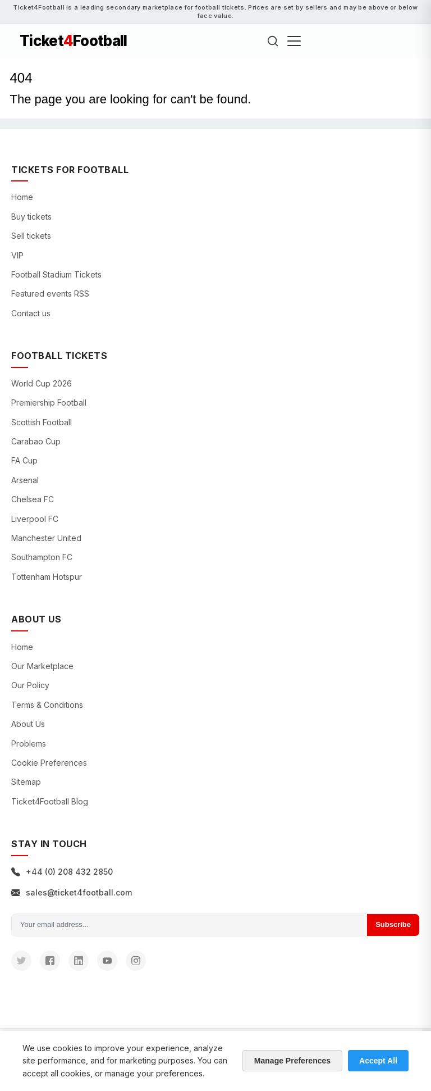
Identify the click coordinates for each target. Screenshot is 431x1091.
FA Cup (24, 460)
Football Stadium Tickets (56, 274)
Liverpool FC (34, 519)
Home (22, 197)
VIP (17, 255)
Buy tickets (31, 216)
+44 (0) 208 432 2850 (62, 871)
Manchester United (46, 538)
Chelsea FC (32, 499)
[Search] (273, 41)
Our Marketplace (42, 666)
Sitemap (26, 782)
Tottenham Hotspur (46, 576)
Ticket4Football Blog (49, 801)
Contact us (31, 313)
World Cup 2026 (41, 383)
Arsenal (25, 480)
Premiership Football (48, 402)
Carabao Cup (36, 441)
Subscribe (393, 924)
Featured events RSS (50, 293)
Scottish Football (41, 422)
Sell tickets (31, 235)
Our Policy (30, 685)
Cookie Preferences (49, 762)
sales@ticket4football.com (71, 892)
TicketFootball (73, 41)
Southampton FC (41, 557)
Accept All (378, 1060)
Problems (28, 743)
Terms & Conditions (47, 705)
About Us (28, 724)
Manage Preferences (292, 1060)
